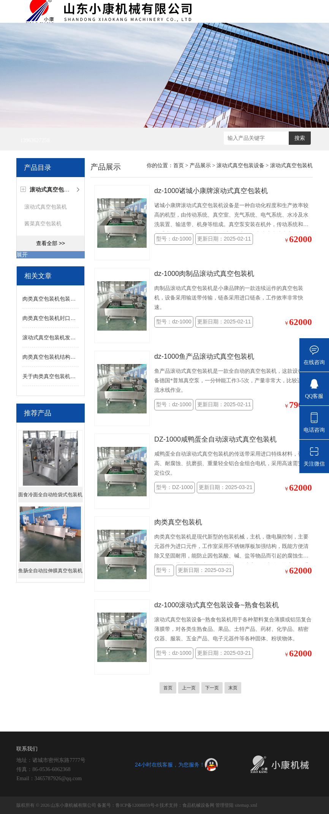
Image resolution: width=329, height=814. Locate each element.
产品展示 (200, 165)
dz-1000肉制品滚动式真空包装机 (204, 273)
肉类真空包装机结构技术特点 (57, 357)
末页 (232, 687)
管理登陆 (224, 805)
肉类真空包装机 (178, 522)
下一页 (212, 687)
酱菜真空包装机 (43, 223)
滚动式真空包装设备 (240, 165)
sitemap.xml (246, 805)
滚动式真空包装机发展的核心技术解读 (67, 337)
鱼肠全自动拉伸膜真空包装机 (50, 570)
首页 (178, 165)
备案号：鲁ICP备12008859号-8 (127, 805)
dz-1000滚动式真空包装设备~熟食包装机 (216, 605)
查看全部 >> (50, 243)
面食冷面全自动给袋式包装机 (50, 494)
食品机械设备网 (198, 805)
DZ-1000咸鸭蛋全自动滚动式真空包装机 (215, 439)
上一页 (189, 687)
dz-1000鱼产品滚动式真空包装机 (204, 356)
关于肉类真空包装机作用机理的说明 (65, 376)
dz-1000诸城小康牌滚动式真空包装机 (211, 191)
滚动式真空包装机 (45, 207)
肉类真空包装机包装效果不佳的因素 (65, 299)
